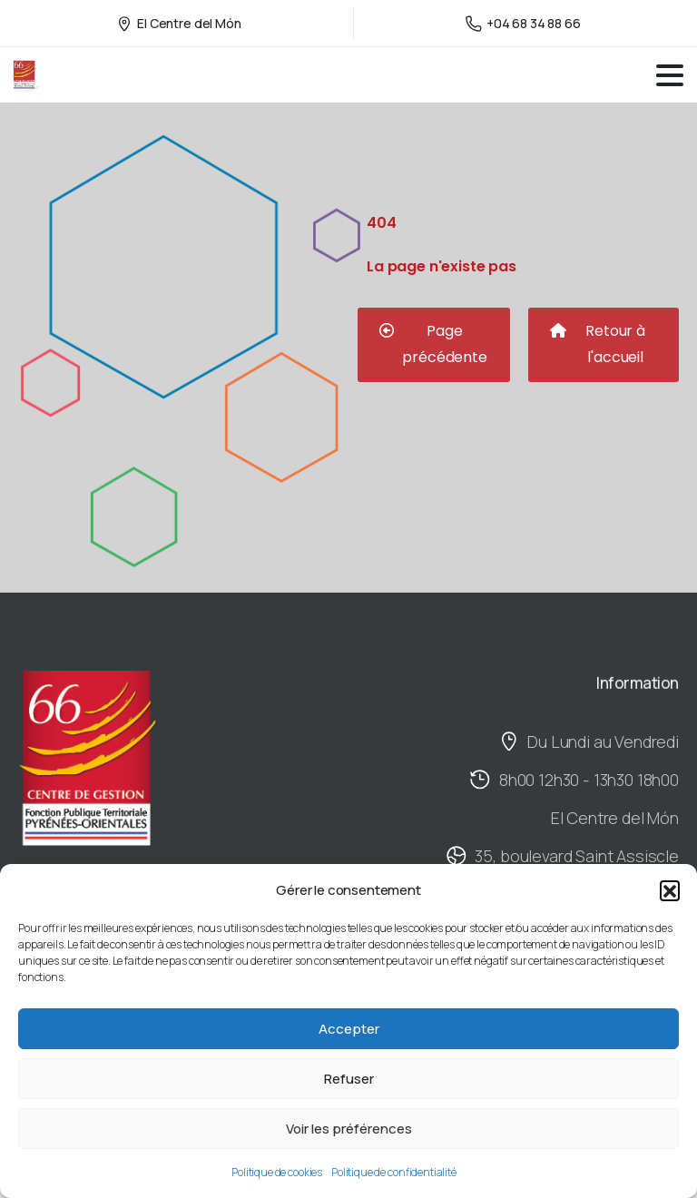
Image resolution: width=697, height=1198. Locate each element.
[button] (670, 890)
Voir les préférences (349, 1128)
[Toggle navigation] (670, 75)
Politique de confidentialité (393, 1172)
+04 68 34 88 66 (523, 23)
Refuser (349, 1078)
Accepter (349, 1028)
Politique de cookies (276, 1172)
